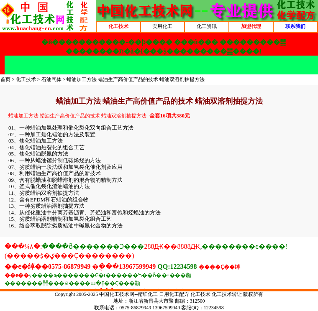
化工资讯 (207, 26)
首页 (5, 79)
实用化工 (162, 26)
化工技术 (26, 79)
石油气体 (51, 79)
